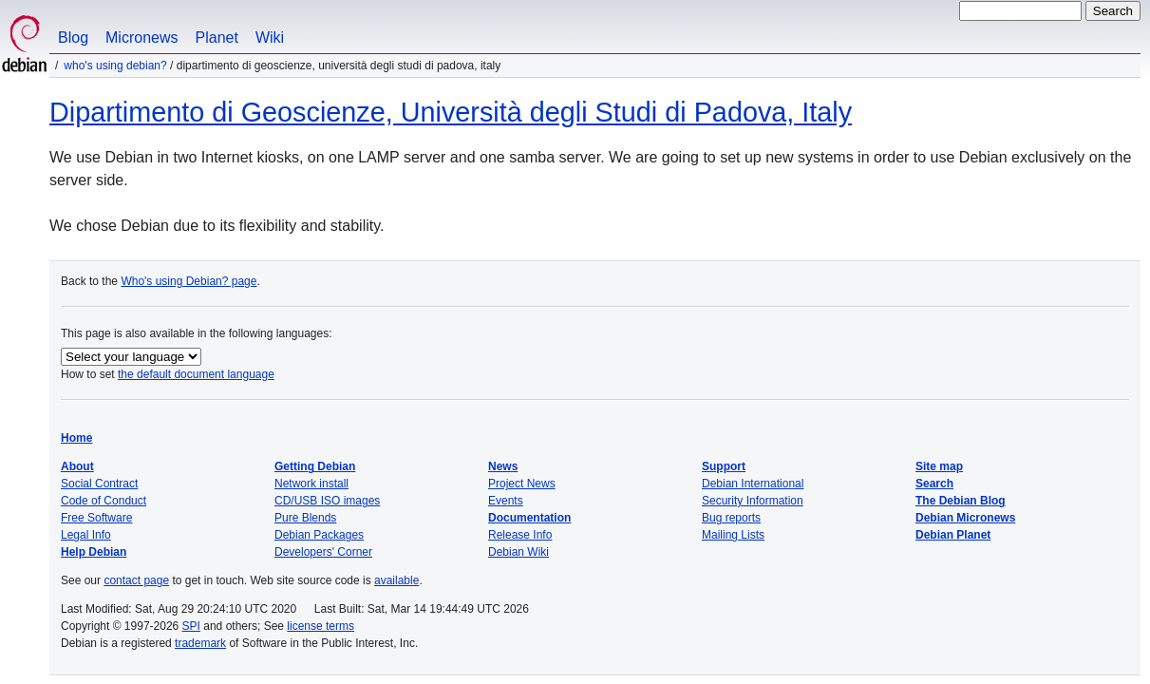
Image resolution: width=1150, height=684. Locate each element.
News (503, 466)
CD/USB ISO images (327, 500)
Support (723, 466)
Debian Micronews (965, 517)
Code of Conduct (103, 500)
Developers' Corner (323, 552)
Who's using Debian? (115, 65)
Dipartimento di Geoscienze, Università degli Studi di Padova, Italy (450, 112)
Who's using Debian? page (188, 281)
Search (934, 483)
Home (76, 438)
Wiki (269, 37)
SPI (191, 626)
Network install (311, 483)
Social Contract (99, 483)
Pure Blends (305, 517)
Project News (522, 483)
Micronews (141, 37)
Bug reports (731, 517)
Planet (217, 37)
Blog (73, 37)
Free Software (96, 517)
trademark (200, 643)
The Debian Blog (960, 500)
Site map (939, 466)
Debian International (752, 483)
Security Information (752, 500)
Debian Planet (952, 535)
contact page (136, 580)
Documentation (529, 517)
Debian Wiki (518, 552)
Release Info (520, 535)
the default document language (196, 374)
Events (505, 500)
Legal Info (86, 535)
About (77, 466)
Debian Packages (319, 535)
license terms (320, 626)
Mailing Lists (733, 535)
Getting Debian (314, 466)
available (396, 580)
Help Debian (93, 552)
